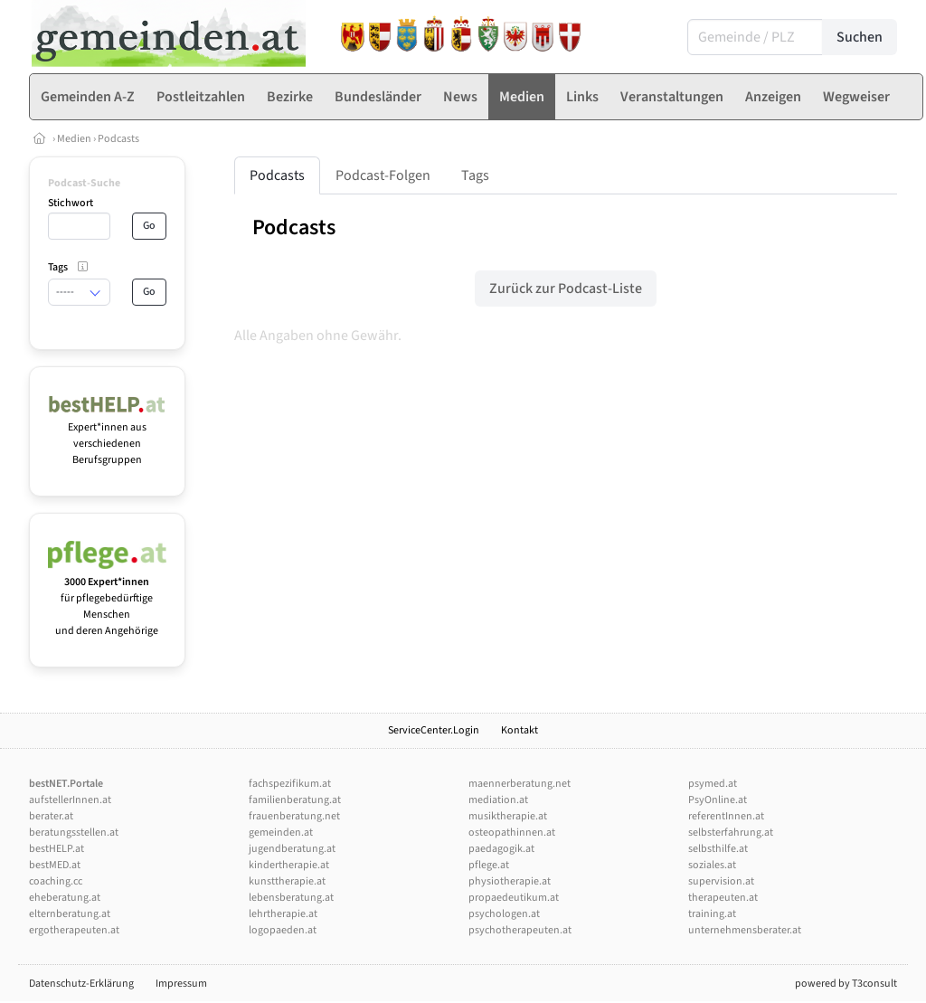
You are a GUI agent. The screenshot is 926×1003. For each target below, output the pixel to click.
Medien (74, 139)
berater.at (51, 816)
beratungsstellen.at (73, 832)
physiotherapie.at (509, 881)
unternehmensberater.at (744, 930)
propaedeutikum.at (513, 897)
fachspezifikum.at (290, 783)
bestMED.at (54, 865)
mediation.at (498, 800)
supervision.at (721, 881)
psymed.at (712, 783)
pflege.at (488, 865)
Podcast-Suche (84, 183)
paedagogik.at (501, 848)
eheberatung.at (64, 897)
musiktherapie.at (507, 816)
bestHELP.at (56, 848)
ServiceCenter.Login (433, 730)
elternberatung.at (69, 914)
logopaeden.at (283, 930)
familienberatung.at (295, 800)
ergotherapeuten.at (74, 930)
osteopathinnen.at (511, 832)
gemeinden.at (281, 832)
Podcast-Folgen (382, 175)
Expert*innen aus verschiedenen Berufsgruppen (107, 435)
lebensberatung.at (291, 897)
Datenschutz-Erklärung (81, 983)
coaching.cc (55, 881)
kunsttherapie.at (287, 881)
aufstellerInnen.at (70, 800)
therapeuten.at (723, 897)
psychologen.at (504, 914)
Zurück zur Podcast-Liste (565, 288)
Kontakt (519, 730)
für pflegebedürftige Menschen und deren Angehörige (107, 598)
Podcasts (118, 139)
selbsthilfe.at (718, 848)
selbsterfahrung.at (730, 832)
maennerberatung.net (519, 783)
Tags (475, 175)
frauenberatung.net (294, 816)
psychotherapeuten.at (520, 930)
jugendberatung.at (292, 848)
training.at (712, 914)
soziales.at (712, 865)
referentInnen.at (726, 816)
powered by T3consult (846, 983)
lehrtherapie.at (283, 914)
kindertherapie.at (289, 865)
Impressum (181, 983)
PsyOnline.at (717, 800)
